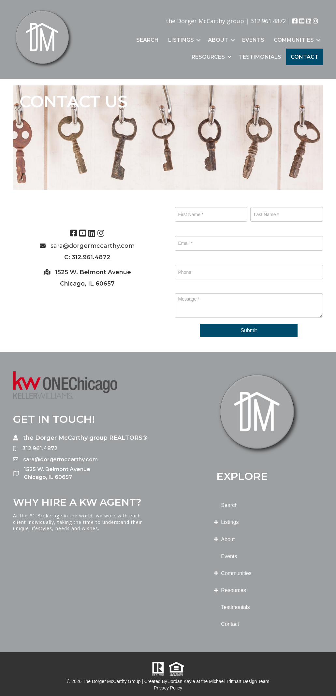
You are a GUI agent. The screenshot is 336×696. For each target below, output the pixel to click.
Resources (208, 57)
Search (147, 40)
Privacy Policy (168, 687)
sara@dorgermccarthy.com (93, 245)
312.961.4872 (268, 21)
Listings (181, 40)
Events (253, 40)
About (218, 40)
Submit (249, 330)
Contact (304, 57)
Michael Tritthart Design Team (239, 681)
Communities (294, 40)
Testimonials (260, 57)
